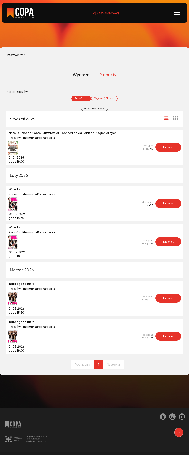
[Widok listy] (166, 118)
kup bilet (168, 147)
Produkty (107, 74)
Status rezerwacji (105, 13)
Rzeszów (14, 137)
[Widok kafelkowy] (175, 118)
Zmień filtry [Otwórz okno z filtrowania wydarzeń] (81, 98)
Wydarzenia (84, 74)
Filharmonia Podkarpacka (38, 137)
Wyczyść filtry (104, 98)
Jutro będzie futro (21, 283)
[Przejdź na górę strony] (178, 432)
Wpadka (15, 189)
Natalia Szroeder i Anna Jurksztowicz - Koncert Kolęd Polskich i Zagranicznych (62, 133)
